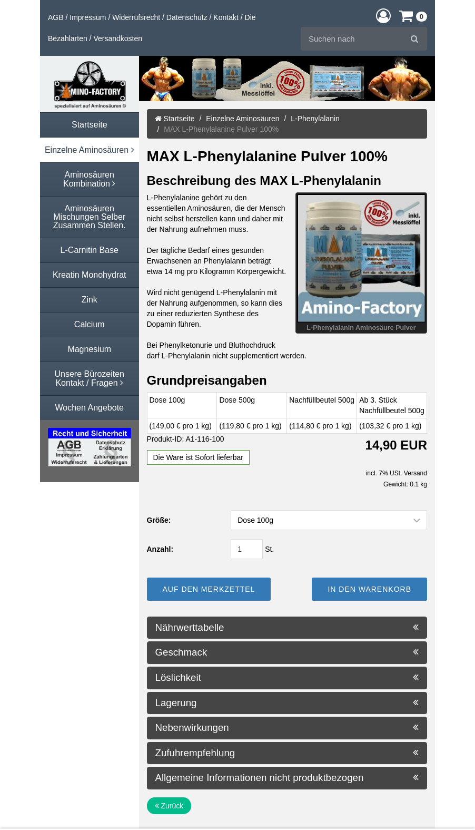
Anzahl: (160, 549)
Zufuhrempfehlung (287, 753)
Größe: (159, 520)
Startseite (175, 118)
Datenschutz (186, 17)
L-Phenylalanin (315, 118)
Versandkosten (117, 38)
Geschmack (287, 652)
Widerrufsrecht (136, 17)
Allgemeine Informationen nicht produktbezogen (287, 778)
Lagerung (287, 703)
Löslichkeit (287, 677)
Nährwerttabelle (287, 627)
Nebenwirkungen (287, 727)
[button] (383, 15)
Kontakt (225, 17)
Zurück (169, 806)
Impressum (88, 17)
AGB (56, 17)
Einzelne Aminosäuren (242, 118)
